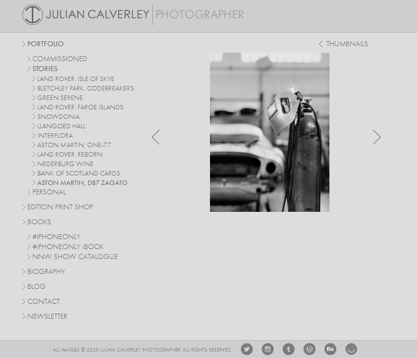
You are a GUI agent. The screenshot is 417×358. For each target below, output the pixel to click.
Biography (46, 271)
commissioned (59, 59)
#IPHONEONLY (56, 237)
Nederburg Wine (65, 164)
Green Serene (60, 98)
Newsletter (47, 317)
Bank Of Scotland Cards (78, 174)
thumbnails (347, 44)
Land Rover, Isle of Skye (75, 79)
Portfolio (45, 44)
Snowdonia (58, 117)
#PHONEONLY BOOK (68, 247)
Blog (36, 287)
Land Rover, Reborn (70, 155)
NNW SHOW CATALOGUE (75, 257)
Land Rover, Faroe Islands (80, 107)
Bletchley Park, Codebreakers (85, 88)
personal (49, 192)
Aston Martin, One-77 (74, 145)
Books (39, 222)
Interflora (55, 136)
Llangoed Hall (61, 126)
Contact (43, 302)
